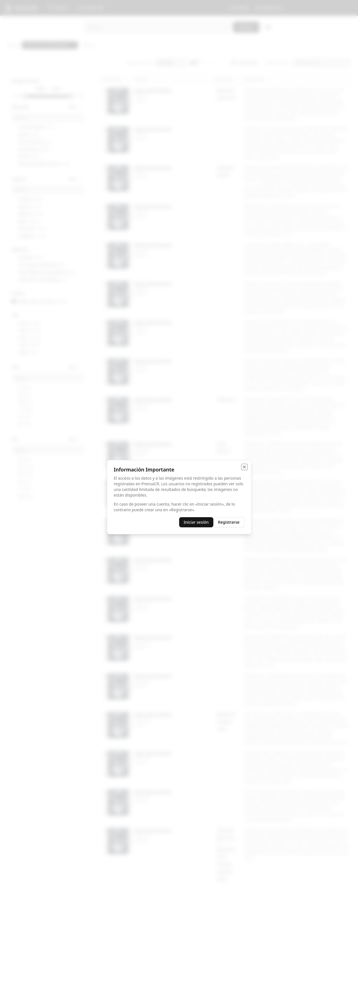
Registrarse (229, 522)
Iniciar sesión (196, 522)
